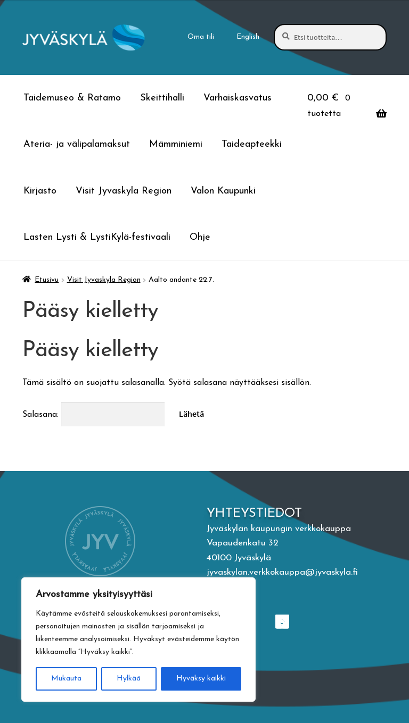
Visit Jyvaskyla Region (104, 280)
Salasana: (93, 414)
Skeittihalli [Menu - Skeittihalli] (162, 98)
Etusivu (47, 280)
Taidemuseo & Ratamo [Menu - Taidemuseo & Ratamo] (72, 98)
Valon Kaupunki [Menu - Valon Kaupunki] (223, 191)
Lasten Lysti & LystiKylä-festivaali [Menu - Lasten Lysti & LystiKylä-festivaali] (96, 237)
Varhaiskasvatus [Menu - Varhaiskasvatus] (237, 98)
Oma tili (200, 37)
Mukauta (66, 679)
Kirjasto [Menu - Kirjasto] (39, 191)
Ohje (200, 237)
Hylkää (129, 679)
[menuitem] (248, 37)
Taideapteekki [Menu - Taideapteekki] (252, 144)
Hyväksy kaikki (201, 679)
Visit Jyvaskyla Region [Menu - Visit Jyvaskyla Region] (123, 191)
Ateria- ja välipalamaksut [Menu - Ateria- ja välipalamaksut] (76, 144)
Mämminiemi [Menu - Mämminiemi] (175, 144)
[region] (138, 639)
